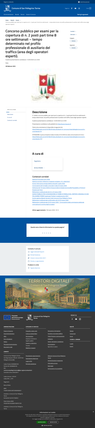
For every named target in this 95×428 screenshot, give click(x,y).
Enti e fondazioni (8, 339)
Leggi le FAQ (29, 361)
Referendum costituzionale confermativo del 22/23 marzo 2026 (50, 200)
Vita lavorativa (29, 336)
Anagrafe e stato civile (31, 331)
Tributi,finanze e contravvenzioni (56, 336)
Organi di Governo (8, 331)
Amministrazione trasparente (55, 361)
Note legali (50, 366)
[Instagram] (76, 8)
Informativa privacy (53, 363)
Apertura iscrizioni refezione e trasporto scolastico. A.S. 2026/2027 (51, 181)
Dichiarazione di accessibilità (55, 369)
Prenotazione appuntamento (33, 356)
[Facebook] (68, 8)
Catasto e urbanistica (31, 343)
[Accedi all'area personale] (83, 2)
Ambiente (50, 339)
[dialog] (47, 419)
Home (7, 20)
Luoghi (71, 344)
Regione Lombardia (8, 2)
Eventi (71, 346)
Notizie (71, 331)
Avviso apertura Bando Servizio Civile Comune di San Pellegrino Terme (52, 198)
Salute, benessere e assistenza (55, 342)
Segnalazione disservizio (32, 358)
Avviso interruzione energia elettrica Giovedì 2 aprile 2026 (48, 184)
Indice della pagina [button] (11, 109)
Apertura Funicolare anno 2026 (41, 179)
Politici (5, 342)
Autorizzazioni (51, 344)
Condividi (73, 31)
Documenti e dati (8, 347)
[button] (47, 425)
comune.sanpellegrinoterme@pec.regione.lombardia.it (18, 370)
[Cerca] (89, 8)
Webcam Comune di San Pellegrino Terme (56, 357)
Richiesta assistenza (31, 364)
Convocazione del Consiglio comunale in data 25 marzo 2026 (49, 186)
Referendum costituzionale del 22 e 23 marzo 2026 (46, 192)
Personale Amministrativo (10, 344)
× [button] (93, 411)
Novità (12, 20)
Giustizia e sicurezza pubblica (55, 334)
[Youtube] (72, 8)
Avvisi (17, 20)
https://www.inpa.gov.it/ (64, 124)
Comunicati (73, 334)
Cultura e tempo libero (31, 334)
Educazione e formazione (54, 331)
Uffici (5, 336)
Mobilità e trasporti (30, 348)
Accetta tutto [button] (41, 422)
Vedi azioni (73, 34)
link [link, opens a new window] (62, 419)
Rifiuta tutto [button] (53, 422)
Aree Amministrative (9, 334)
